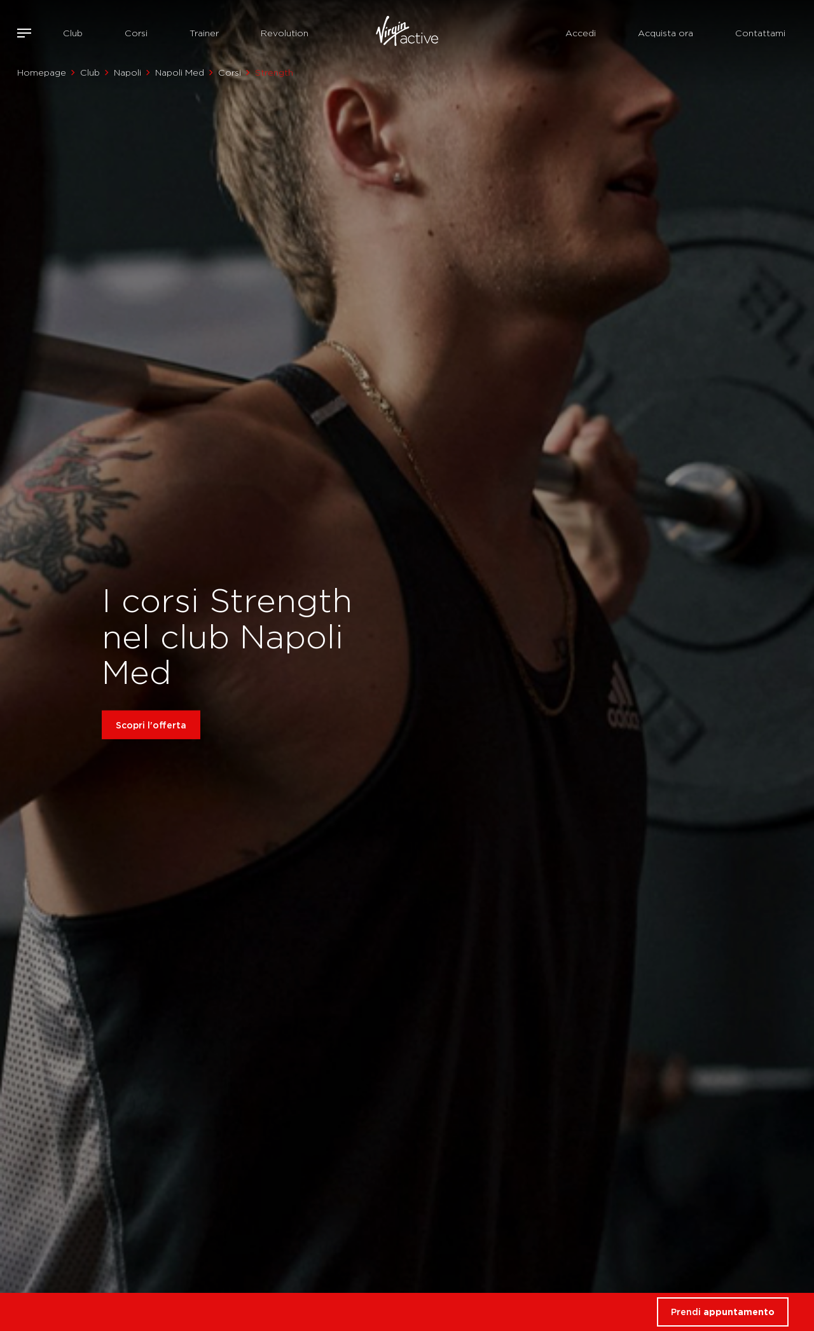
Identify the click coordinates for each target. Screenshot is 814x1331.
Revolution (284, 33)
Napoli (127, 72)
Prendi (723, 1311)
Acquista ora (665, 33)
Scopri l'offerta (151, 725)
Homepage (41, 72)
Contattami (760, 33)
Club (73, 33)
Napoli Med (179, 72)
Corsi (136, 33)
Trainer (204, 33)
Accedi (580, 33)
